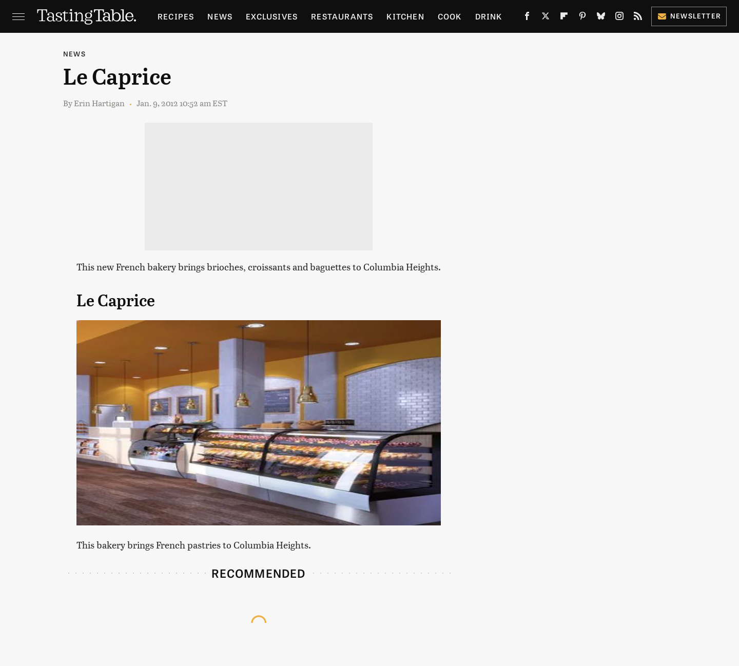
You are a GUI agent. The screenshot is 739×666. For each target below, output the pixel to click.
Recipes (176, 16)
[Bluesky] (601, 18)
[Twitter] (545, 18)
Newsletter (689, 16)
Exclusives (272, 16)
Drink (488, 16)
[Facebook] (527, 18)
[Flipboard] (564, 18)
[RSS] (638, 18)
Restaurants (342, 16)
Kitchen (405, 16)
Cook (450, 16)
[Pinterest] (582, 18)
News (219, 16)
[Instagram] (619, 18)
